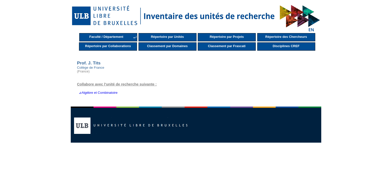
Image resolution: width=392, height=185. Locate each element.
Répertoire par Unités (167, 37)
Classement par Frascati (227, 46)
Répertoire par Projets (227, 37)
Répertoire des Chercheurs (286, 37)
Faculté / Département (106, 37)
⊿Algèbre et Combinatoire (97, 93)
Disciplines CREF (286, 46)
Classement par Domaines (167, 46)
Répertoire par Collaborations (108, 46)
